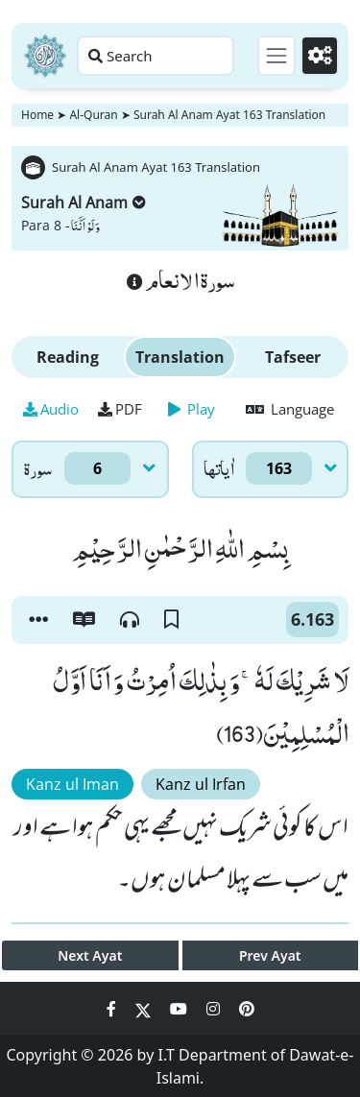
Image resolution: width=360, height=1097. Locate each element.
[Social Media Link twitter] (145, 1008)
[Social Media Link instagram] (215, 1008)
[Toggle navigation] (276, 56)
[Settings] (319, 56)
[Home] (45, 55)
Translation (180, 357)
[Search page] (155, 55)
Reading (67, 357)
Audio (51, 408)
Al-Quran (93, 115)
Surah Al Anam (83, 202)
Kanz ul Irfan (201, 784)
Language (290, 408)
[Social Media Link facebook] (113, 1008)
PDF (120, 408)
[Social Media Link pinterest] (246, 1008)
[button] (38, 620)
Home (37, 115)
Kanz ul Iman (72, 784)
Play (191, 408)
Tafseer (293, 357)
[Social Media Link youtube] (180, 1008)
